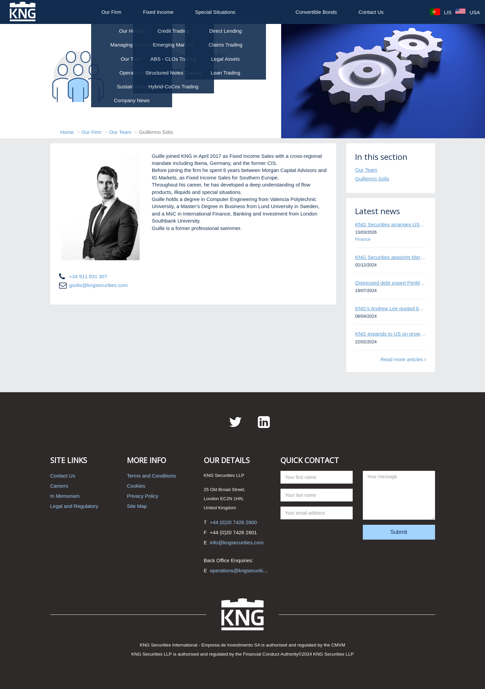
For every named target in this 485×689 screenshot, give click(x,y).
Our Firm (111, 12)
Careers (59, 486)
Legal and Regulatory (74, 506)
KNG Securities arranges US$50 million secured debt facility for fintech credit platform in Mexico (390, 224)
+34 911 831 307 (88, 276)
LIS (441, 12)
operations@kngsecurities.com (244, 570)
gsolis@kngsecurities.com (98, 285)
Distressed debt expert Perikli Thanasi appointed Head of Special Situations (390, 283)
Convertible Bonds (316, 12)
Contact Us (370, 12)
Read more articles (403, 359)
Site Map (137, 506)
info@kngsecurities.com (237, 542)
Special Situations (215, 12)
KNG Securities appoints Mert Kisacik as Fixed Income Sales (390, 257)
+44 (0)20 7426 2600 (233, 522)
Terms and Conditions (151, 476)
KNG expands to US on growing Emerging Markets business (390, 334)
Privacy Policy (142, 496)
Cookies (136, 486)
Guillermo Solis (372, 178)
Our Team (120, 132)
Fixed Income (158, 12)
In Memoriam (65, 496)
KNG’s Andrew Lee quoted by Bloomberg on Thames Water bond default (390, 308)
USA (467, 12)
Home (67, 132)
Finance (362, 239)
